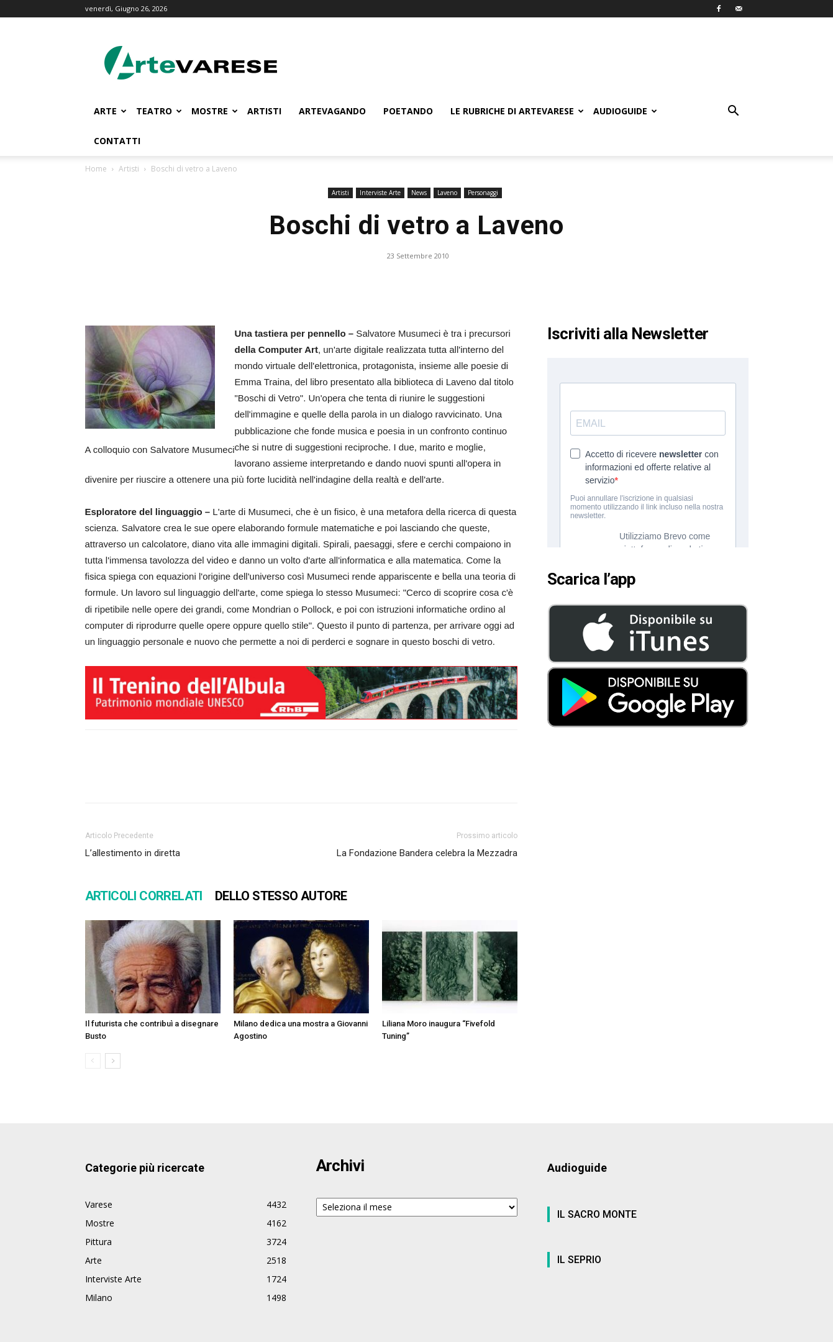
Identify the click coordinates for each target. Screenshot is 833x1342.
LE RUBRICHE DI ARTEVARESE (517, 111)
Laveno (447, 192)
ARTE (110, 111)
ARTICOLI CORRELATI (144, 895)
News (419, 192)
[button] (734, 112)
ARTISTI (264, 111)
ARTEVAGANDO (332, 111)
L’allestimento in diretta (132, 853)
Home (96, 168)
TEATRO (159, 111)
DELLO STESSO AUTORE (281, 895)
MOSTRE (214, 111)
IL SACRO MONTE (597, 1214)
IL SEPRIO (579, 1260)
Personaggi (483, 192)
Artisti (129, 168)
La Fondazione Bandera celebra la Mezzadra (427, 853)
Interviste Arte (380, 192)
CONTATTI (117, 141)
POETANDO (408, 111)
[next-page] (113, 1061)
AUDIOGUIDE (625, 111)
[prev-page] (93, 1061)
